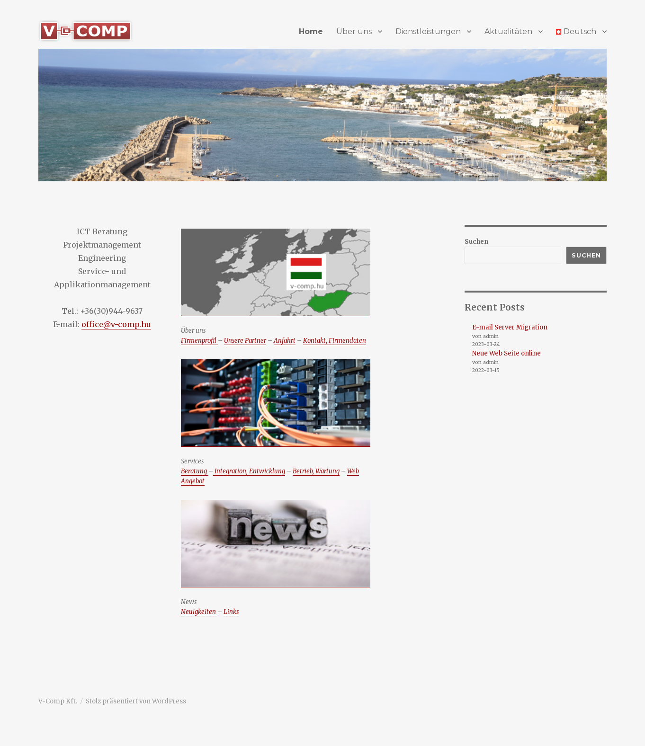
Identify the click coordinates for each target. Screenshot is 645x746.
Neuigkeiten (199, 612)
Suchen (476, 242)
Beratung (194, 471)
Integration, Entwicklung (249, 471)
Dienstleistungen (428, 31)
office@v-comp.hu (116, 324)
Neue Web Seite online (506, 353)
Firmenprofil (199, 341)
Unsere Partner (245, 341)
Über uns (354, 31)
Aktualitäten (508, 31)
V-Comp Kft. (57, 701)
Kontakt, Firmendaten (334, 341)
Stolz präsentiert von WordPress (136, 701)
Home (311, 31)
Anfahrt (285, 341)
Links (231, 612)
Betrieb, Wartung (316, 471)
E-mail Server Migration (509, 327)
